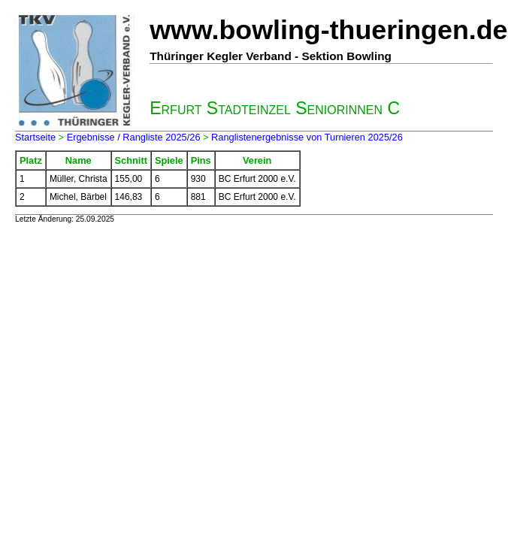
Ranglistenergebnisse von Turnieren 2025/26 (307, 137)
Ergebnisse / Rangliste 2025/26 (134, 137)
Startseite (35, 137)
